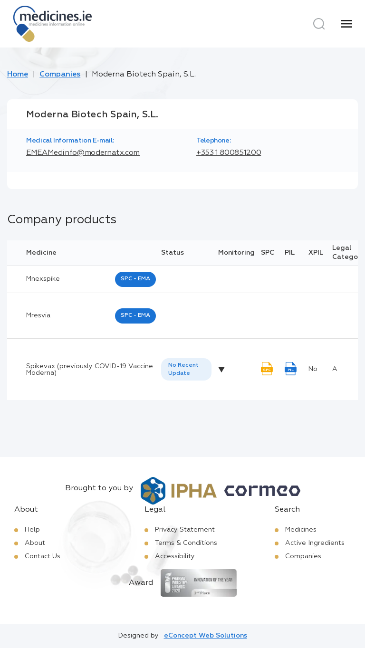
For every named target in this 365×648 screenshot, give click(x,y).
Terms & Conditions (186, 543)
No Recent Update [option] (183, 369)
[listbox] (186, 369)
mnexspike (43, 279)
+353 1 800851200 (228, 153)
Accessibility (175, 556)
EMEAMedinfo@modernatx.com (83, 153)
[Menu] (346, 23)
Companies (59, 74)
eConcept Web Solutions (205, 635)
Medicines (301, 529)
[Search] (318, 23)
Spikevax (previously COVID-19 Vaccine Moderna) (89, 369)
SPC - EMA (135, 279)
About (35, 543)
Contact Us (42, 556)
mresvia (38, 315)
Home (17, 74)
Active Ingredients (315, 543)
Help (32, 529)
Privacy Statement (185, 529)
